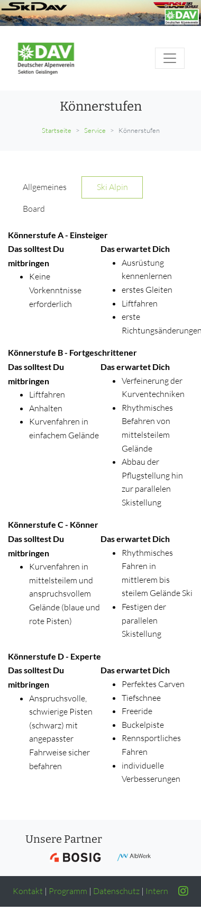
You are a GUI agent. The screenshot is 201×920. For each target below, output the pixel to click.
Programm (68, 891)
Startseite (56, 130)
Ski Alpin (112, 187)
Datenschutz (116, 891)
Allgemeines (45, 187)
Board (34, 208)
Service (95, 130)
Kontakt (28, 891)
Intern (156, 891)
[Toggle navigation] (170, 58)
